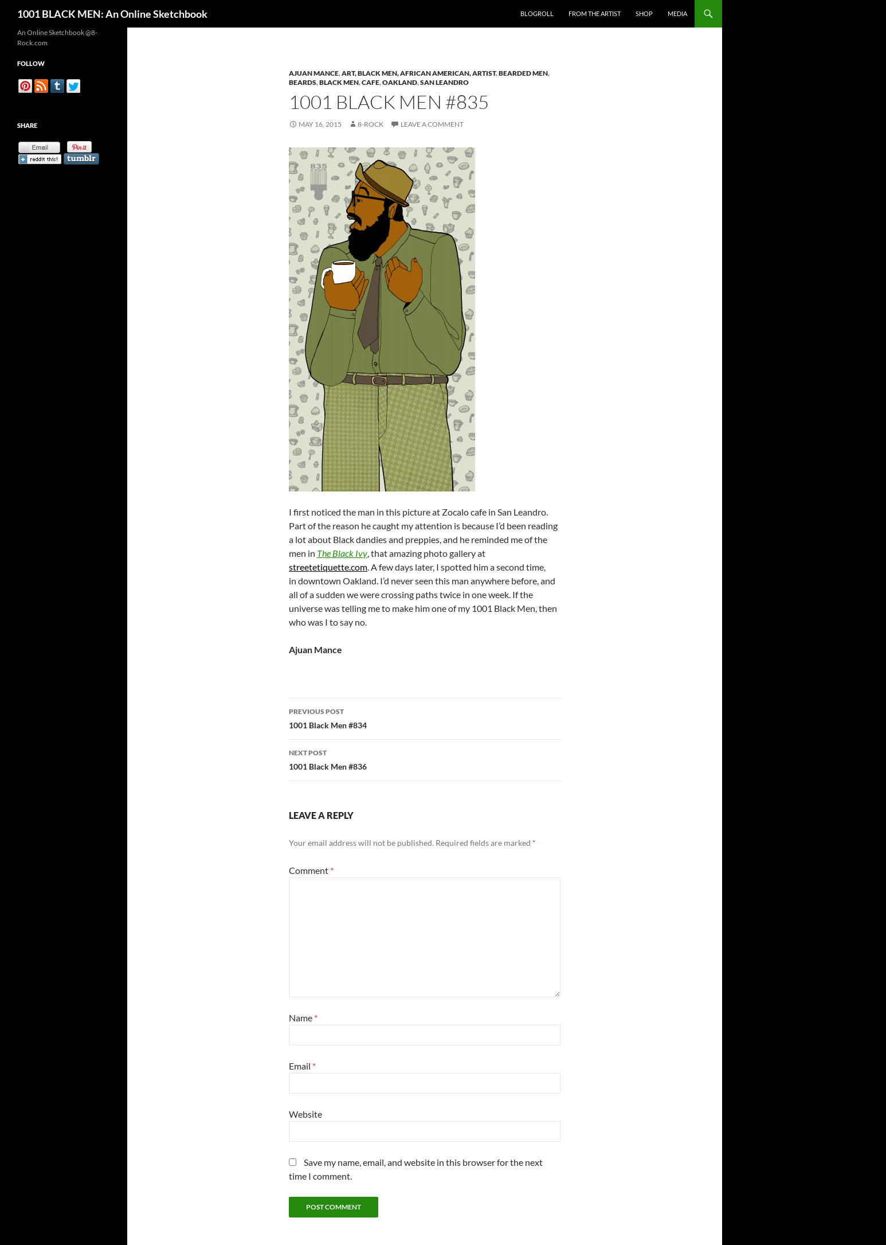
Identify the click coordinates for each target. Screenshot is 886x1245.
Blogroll (537, 13)
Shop (644, 13)
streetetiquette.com (328, 566)
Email (302, 1065)
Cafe (370, 82)
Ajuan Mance (314, 73)
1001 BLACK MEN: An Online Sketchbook (112, 13)
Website (305, 1114)
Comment (311, 870)
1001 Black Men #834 (424, 717)
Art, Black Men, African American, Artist (419, 73)
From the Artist (595, 13)
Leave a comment (432, 124)
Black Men (339, 82)
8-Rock (370, 124)
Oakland (399, 82)
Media (677, 13)
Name (303, 1017)
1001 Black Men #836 (424, 758)
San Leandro (444, 82)
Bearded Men (523, 73)
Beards (302, 82)
